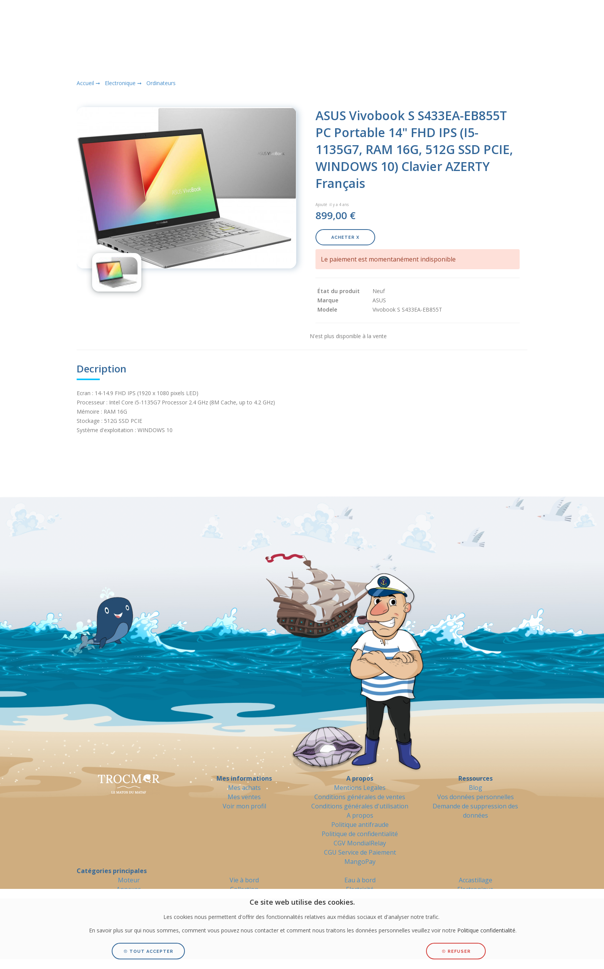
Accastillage (475, 880)
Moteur (129, 880)
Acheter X (345, 237)
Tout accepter (148, 951)
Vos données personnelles (475, 797)
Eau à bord (360, 880)
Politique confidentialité (486, 930)
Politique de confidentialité (360, 834)
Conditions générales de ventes (359, 797)
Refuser (456, 951)
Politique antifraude (360, 824)
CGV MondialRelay (360, 843)
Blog (475, 787)
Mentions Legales (360, 787)
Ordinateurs (161, 83)
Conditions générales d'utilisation (359, 806)
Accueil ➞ (88, 83)
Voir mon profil (244, 806)
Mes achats (244, 787)
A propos (360, 815)
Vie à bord (244, 880)
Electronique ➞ (123, 83)
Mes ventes (244, 797)
